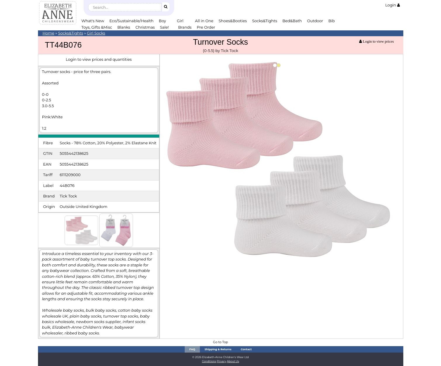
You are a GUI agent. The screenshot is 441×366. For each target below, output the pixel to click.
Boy (162, 20)
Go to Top (220, 342)
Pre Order (206, 27)
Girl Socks (96, 33)
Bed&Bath (292, 20)
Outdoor (315, 20)
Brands (184, 27)
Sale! (164, 27)
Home (48, 33)
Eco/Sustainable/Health (131, 20)
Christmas (145, 27)
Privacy (221, 361)
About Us (233, 361)
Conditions (209, 361)
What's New (93, 20)
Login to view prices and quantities (99, 59)
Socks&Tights (264, 20)
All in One (204, 20)
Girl (180, 20)
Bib (331, 20)
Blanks (123, 27)
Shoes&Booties (233, 20)
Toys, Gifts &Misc (97, 27)
